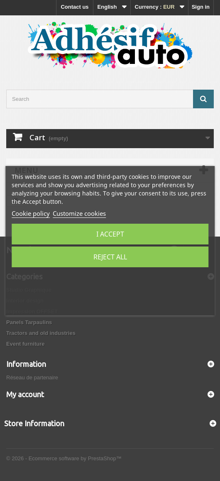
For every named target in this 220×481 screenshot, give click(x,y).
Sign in (201, 7)
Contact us (74, 7)
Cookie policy (31, 213)
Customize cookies (79, 213)
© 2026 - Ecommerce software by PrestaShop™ (64, 458)
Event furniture (25, 344)
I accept (110, 234)
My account (25, 394)
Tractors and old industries (41, 333)
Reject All (110, 256)
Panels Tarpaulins (29, 322)
